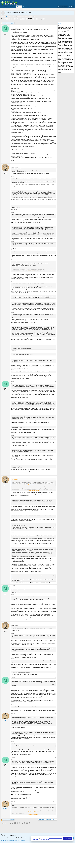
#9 (55, 757)
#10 (55, 801)
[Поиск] (71, 6)
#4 (55, 476)
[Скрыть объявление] (73, 12)
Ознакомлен (68, 838)
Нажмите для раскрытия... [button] (33, 236)
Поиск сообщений (12, 8)
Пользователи (26, 6)
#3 (55, 381)
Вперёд (11, 23)
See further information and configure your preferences (13, 840)
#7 (55, 677)
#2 (55, 164)
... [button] (6, 23)
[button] (15, 6)
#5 (55, 585)
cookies (10, 837)
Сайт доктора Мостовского (8, 6)
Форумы (19, 6)
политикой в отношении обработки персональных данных (47, 838)
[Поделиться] (54, 26)
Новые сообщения (4, 8)
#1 (55, 25)
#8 (55, 713)
